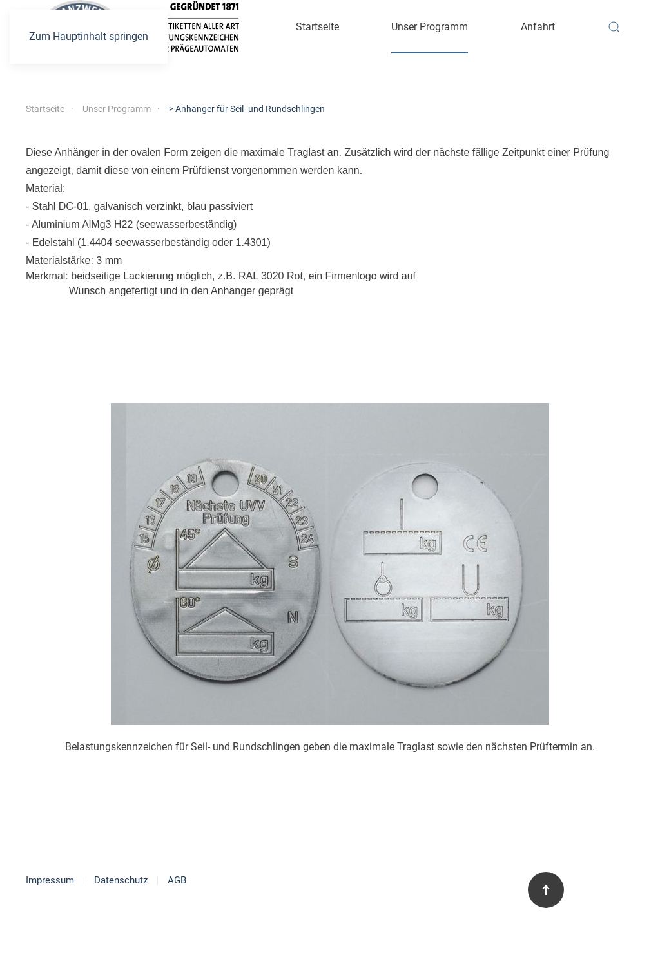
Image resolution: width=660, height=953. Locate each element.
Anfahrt (538, 27)
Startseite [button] (317, 27)
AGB (177, 880)
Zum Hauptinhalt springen (88, 36)
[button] (614, 27)
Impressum (50, 880)
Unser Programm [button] (429, 27)
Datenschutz (121, 880)
